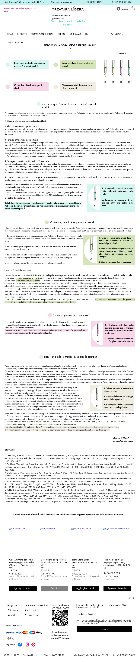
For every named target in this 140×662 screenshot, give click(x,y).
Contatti (12, 615)
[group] (70, 559)
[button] (22, 34)
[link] (133, 8)
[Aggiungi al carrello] (23, 588)
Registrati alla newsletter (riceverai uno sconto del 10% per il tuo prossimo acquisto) (102, 606)
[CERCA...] (121, 34)
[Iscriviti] (104, 629)
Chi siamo (13, 610)
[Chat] (112, 2)
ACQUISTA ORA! (94, 2)
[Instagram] (26, 644)
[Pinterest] (33, 644)
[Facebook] (20, 644)
